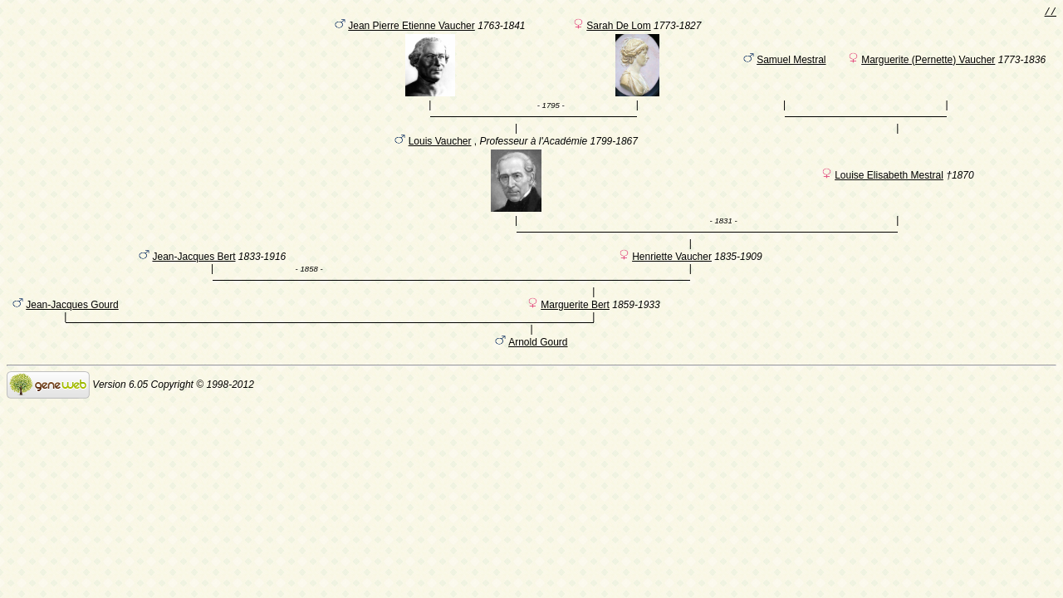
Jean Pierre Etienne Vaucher (411, 28)
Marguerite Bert (575, 331)
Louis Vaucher (440, 151)
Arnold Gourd (537, 371)
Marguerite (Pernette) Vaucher (928, 62)
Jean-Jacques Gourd (72, 331)
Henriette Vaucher (672, 275)
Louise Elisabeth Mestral (889, 185)
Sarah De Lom (618, 28)
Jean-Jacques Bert (193, 275)
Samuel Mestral (791, 62)
